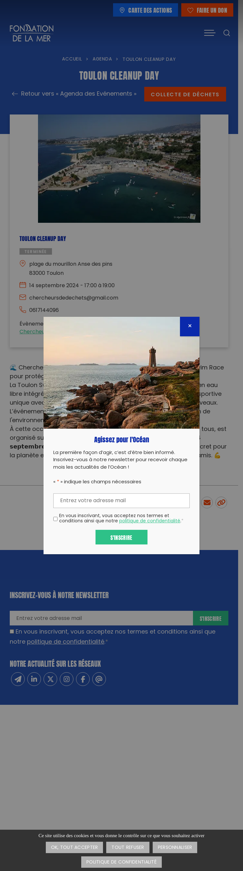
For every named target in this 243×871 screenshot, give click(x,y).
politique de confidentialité (149, 521)
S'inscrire (121, 537)
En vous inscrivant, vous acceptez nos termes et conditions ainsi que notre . (121, 519)
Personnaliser (175, 847)
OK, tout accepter (74, 847)
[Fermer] (189, 326)
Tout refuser (127, 847)
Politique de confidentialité (121, 862)
